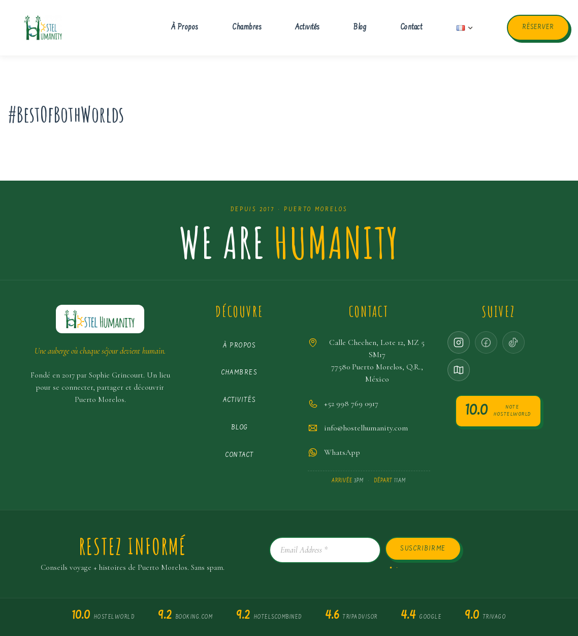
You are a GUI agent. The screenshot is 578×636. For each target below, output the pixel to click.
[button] (470, 28)
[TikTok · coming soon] (513, 342)
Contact (411, 27)
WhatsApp (342, 452)
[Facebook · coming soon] (486, 342)
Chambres (247, 27)
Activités (307, 27)
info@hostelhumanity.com (366, 428)
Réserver (538, 27)
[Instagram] (458, 342)
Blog (360, 27)
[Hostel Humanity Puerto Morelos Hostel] (43, 28)
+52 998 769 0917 (351, 403)
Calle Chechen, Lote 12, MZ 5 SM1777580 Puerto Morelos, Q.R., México (377, 360)
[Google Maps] (458, 370)
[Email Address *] (325, 550)
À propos (185, 27)
